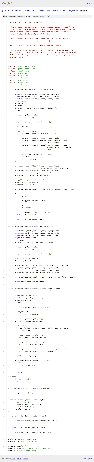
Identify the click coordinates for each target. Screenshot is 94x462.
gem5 (4, 10)
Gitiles (13, 459)
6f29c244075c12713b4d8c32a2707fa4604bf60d (43, 10)
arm (11, 10)
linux (17, 10)
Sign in (89, 3)
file (47, 16)
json (90, 459)
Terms (25, 459)
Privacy (19, 459)
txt (84, 459)
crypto (72, 10)
